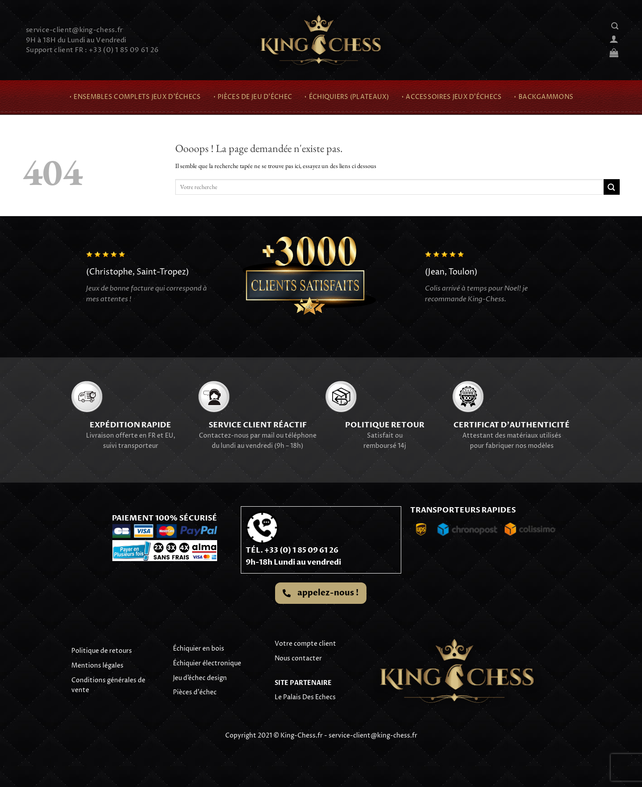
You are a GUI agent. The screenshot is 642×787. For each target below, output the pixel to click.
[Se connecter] (614, 38)
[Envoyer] (612, 187)
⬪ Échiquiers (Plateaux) (346, 97)
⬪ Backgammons (543, 97)
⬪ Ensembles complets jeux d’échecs (135, 97)
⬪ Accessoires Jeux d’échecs (451, 97)
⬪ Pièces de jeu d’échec (252, 97)
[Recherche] (615, 26)
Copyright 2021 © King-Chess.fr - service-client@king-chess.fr (321, 735)
